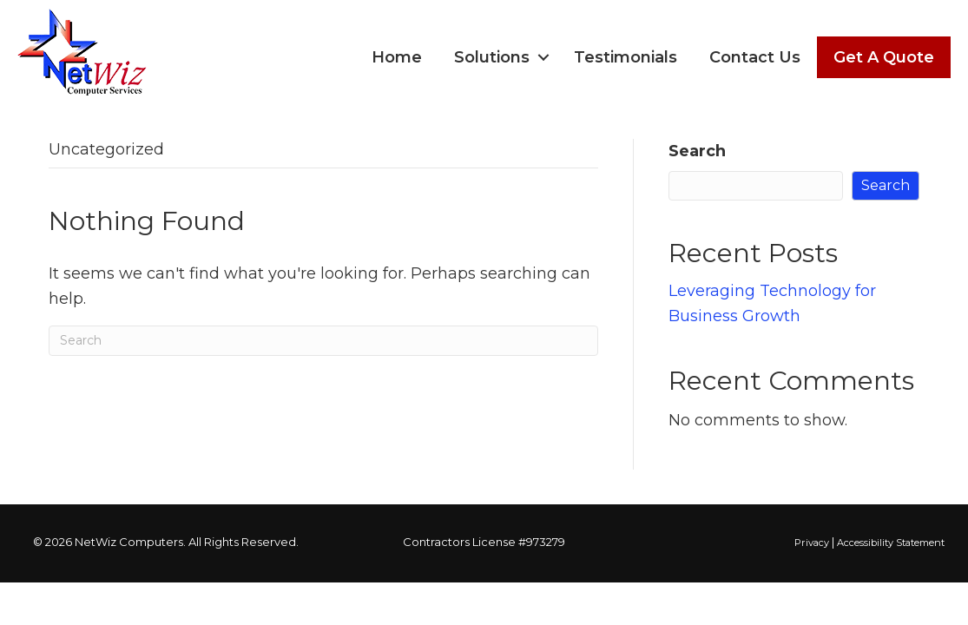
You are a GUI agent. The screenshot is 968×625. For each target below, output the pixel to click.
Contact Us (754, 57)
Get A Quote (883, 57)
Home (397, 57)
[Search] (323, 341)
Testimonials (625, 57)
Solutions (492, 57)
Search (697, 151)
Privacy (811, 542)
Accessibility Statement (891, 542)
